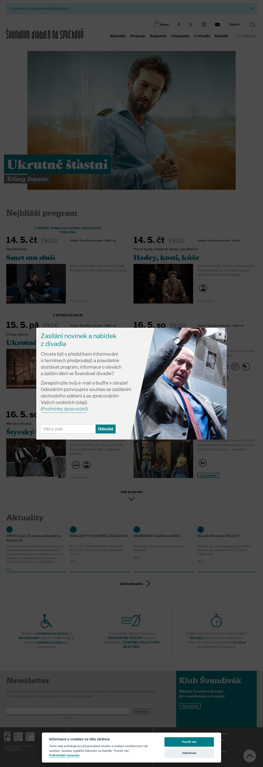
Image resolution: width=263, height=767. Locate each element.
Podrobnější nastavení (64, 755)
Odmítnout (189, 753)
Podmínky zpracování (64, 409)
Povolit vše (189, 742)
